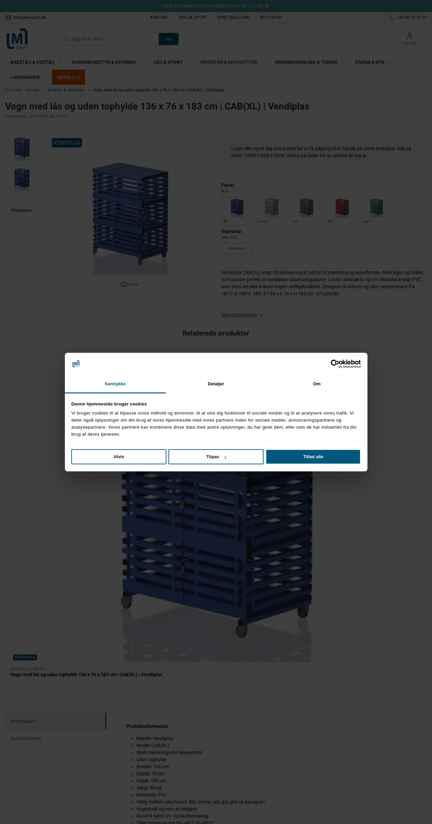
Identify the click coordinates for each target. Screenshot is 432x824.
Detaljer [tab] (216, 383)
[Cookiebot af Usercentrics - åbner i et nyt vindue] (331, 363)
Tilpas (216, 456)
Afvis (118, 456)
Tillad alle (313, 456)
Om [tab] (316, 383)
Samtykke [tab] (115, 383)
